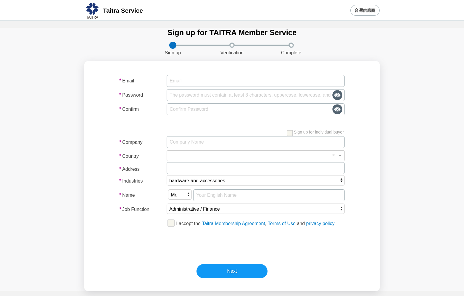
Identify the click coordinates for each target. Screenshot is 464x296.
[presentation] (231, 244)
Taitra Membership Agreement (233, 223)
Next (232, 271)
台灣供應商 (365, 10)
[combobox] (251, 156)
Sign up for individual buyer (315, 132)
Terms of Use (282, 223)
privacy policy (320, 223)
